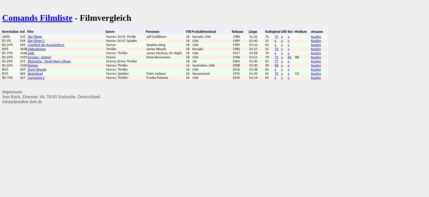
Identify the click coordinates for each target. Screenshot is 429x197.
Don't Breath (36, 69)
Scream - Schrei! (39, 57)
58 (276, 65)
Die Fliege (34, 36)
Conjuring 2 (36, 78)
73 (276, 49)
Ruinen (32, 65)
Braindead (35, 73)
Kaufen (316, 36)
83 (289, 57)
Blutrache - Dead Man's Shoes (49, 61)
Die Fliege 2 (36, 41)
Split (30, 53)
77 (276, 61)
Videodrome (36, 49)
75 (276, 36)
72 (276, 57)
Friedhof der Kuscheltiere (45, 45)
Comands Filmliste (37, 18)
